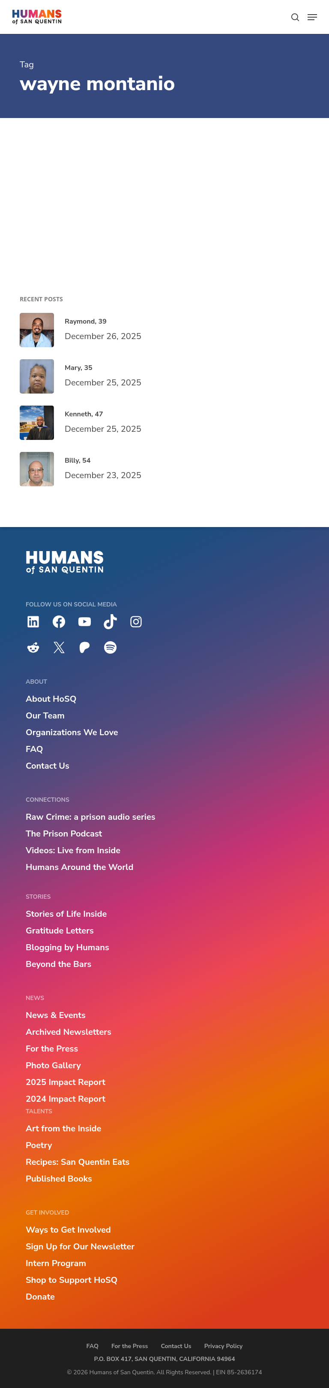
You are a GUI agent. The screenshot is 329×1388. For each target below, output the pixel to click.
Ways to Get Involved (68, 1230)
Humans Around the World (79, 867)
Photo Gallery (53, 1065)
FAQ (34, 749)
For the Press (52, 1049)
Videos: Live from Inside (73, 850)
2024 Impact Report (65, 1099)
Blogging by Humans (67, 947)
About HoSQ (51, 699)
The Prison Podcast (64, 833)
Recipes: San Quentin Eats (77, 1162)
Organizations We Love (72, 732)
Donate (40, 1297)
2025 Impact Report (65, 1082)
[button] (312, 17)
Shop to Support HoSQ (71, 1280)
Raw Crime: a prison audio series (91, 817)
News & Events (56, 1015)
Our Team (45, 715)
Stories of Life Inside (66, 914)
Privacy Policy (223, 1346)
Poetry (39, 1145)
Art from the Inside (63, 1128)
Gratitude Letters (60, 930)
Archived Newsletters (68, 1032)
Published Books (59, 1179)
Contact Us (47, 766)
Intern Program (56, 1263)
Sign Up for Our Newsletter (80, 1246)
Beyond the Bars (58, 964)
